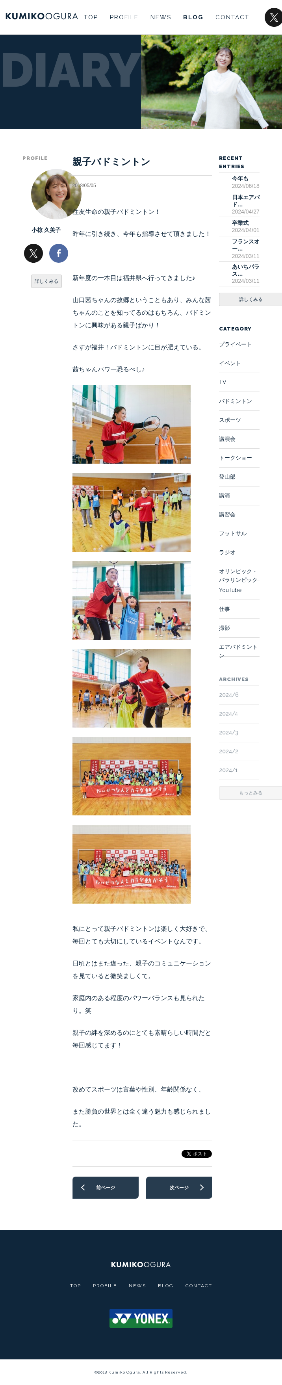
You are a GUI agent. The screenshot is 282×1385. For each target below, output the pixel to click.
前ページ (105, 1187)
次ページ (178, 1187)
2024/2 (229, 751)
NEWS (160, 17)
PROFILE (124, 17)
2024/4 (228, 713)
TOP (91, 17)
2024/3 (229, 732)
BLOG (193, 17)
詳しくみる (46, 281)
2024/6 (229, 694)
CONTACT (232, 17)
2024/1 (228, 770)
